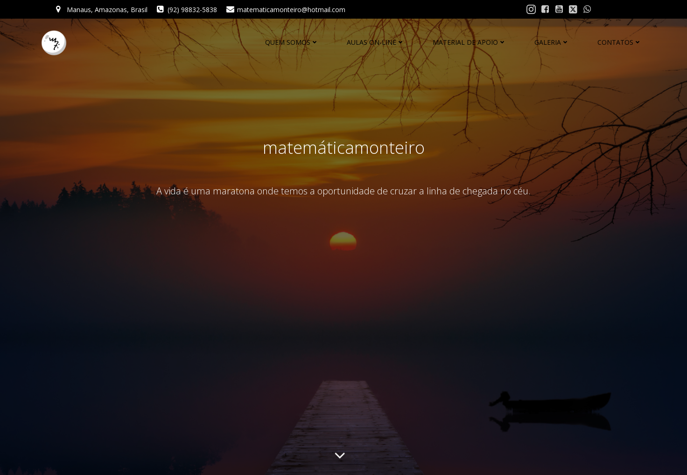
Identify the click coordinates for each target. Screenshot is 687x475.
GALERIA (551, 42)
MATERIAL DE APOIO (469, 42)
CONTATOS (619, 42)
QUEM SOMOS (292, 42)
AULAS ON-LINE (376, 42)
